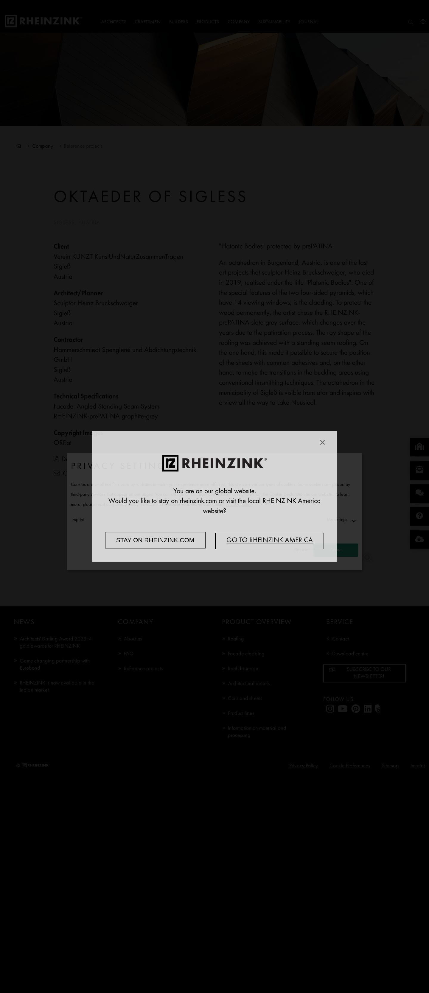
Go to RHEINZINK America (269, 541)
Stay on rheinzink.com (155, 540)
